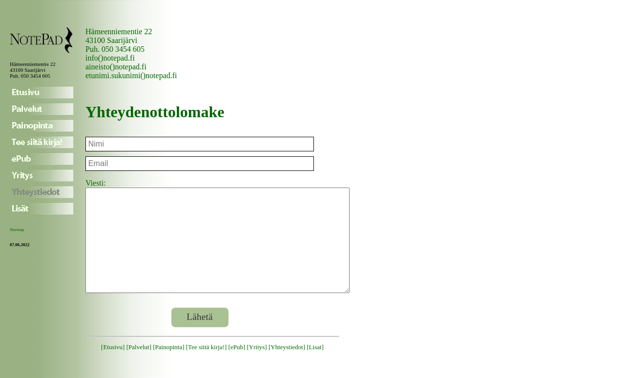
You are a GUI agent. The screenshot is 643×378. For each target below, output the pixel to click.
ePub (236, 367)
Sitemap (17, 229)
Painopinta (169, 367)
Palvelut (138, 367)
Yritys (257, 367)
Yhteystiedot (286, 367)
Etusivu (113, 367)
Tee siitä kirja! (206, 367)
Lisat (315, 367)
